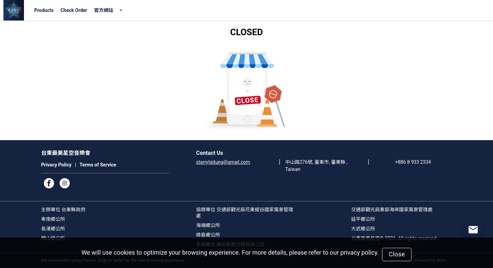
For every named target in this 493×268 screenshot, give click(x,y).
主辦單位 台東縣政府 (63, 209)
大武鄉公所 (363, 228)
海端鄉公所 (208, 225)
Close (397, 254)
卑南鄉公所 (53, 219)
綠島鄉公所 (208, 235)
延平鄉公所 (363, 219)
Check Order (74, 10)
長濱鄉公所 (53, 228)
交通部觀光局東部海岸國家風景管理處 (392, 209)
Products (44, 10)
